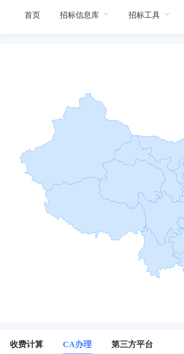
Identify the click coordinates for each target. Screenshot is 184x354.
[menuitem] (32, 15)
